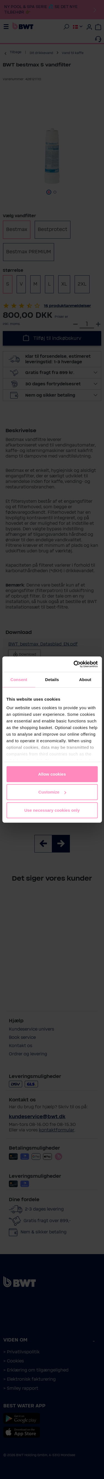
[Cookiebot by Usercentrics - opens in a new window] (74, 664)
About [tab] (85, 679)
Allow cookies (52, 773)
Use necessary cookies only (52, 810)
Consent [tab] (18, 679)
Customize (52, 792)
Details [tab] (52, 679)
